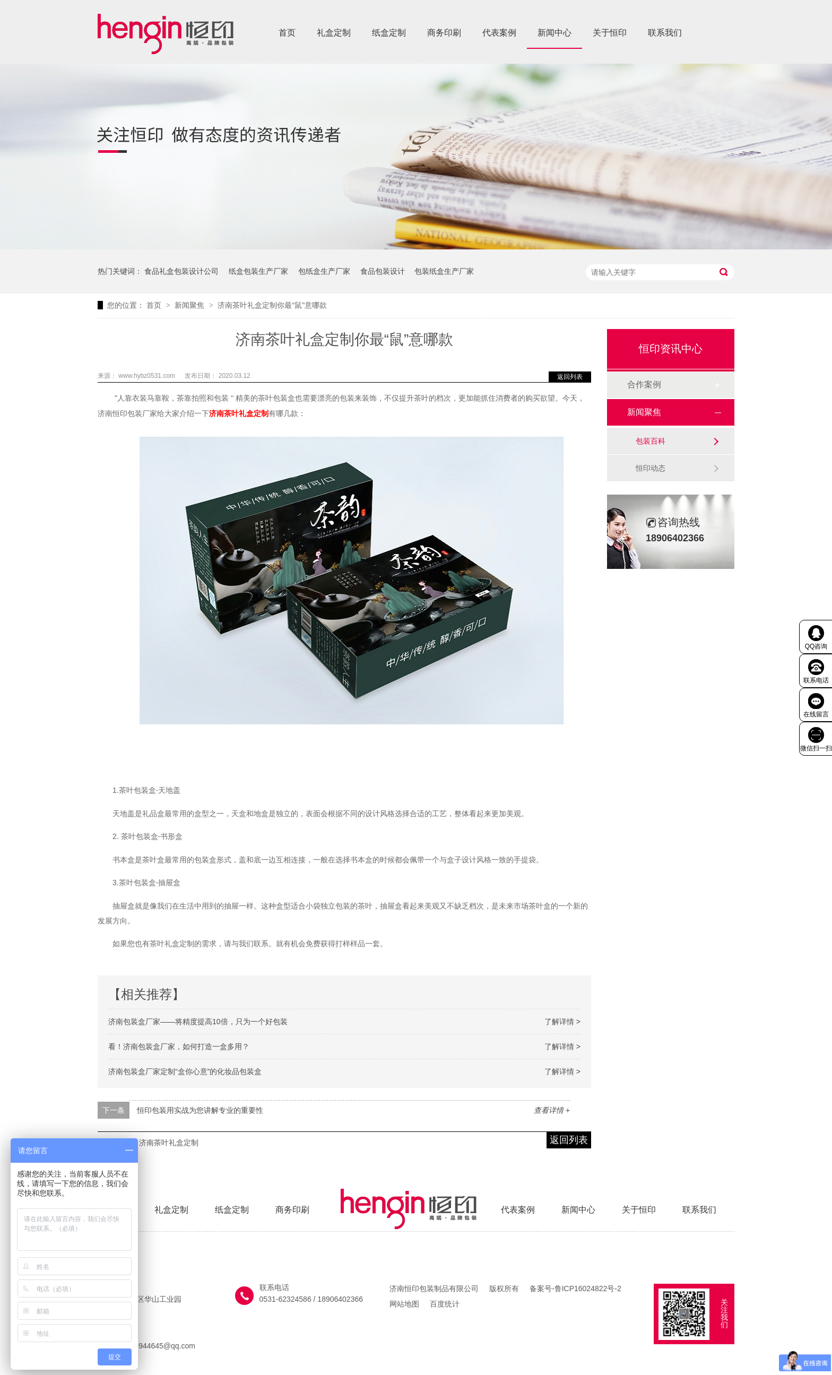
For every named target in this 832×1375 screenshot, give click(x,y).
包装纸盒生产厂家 (444, 271)
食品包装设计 (382, 271)
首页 (287, 32)
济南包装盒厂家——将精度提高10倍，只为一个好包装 (198, 1021)
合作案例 (644, 384)
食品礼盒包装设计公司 (181, 271)
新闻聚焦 (190, 305)
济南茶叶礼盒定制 (238, 414)
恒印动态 (650, 468)
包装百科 (650, 441)
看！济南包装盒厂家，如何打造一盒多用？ (178, 1046)
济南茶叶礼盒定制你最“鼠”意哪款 (272, 305)
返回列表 (570, 376)
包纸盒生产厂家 (324, 271)
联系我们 (665, 32)
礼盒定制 (334, 32)
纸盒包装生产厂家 (258, 271)
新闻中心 (554, 32)
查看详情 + (552, 1110)
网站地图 (404, 1304)
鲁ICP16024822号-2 (587, 1288)
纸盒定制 (389, 32)
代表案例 (499, 32)
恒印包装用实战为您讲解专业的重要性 (200, 1110)
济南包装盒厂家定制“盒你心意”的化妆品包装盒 (185, 1071)
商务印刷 (444, 32)
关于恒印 (610, 32)
